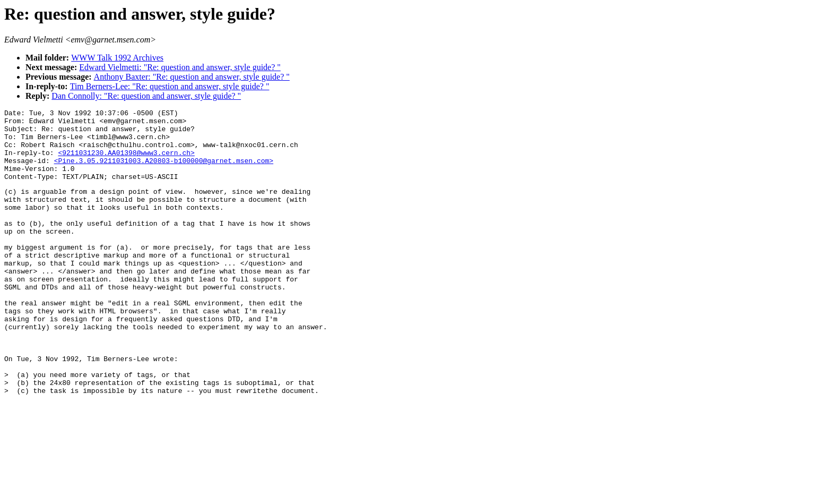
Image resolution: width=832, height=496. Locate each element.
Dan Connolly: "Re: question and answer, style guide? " (146, 95)
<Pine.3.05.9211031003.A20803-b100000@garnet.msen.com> (163, 171)
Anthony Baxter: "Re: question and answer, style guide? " (192, 76)
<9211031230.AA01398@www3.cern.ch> (126, 162)
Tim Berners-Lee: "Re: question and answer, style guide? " (170, 86)
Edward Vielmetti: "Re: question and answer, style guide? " (180, 67)
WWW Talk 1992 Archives (117, 57)
